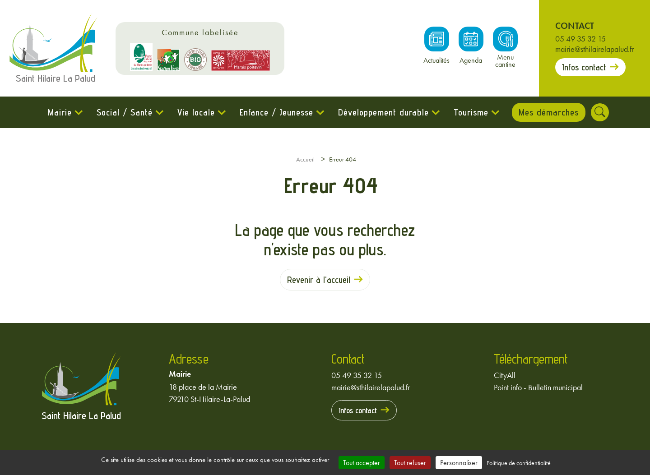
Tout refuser (410, 462)
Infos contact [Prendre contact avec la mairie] (584, 67)
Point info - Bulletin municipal (538, 387)
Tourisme (469, 112)
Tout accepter (361, 462)
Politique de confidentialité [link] (519, 463)
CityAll (504, 375)
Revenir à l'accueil (318, 279)
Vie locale (195, 112)
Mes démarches (549, 112)
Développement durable (382, 112)
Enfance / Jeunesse (275, 112)
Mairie (58, 112)
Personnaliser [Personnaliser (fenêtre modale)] (459, 462)
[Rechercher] (601, 112)
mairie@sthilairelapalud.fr (594, 49)
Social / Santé (123, 112)
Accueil (305, 159)
